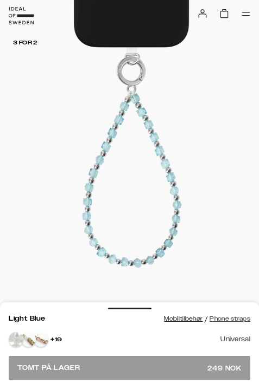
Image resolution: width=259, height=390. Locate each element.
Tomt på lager (129, 368)
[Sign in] (202, 13)
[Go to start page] (21, 15)
